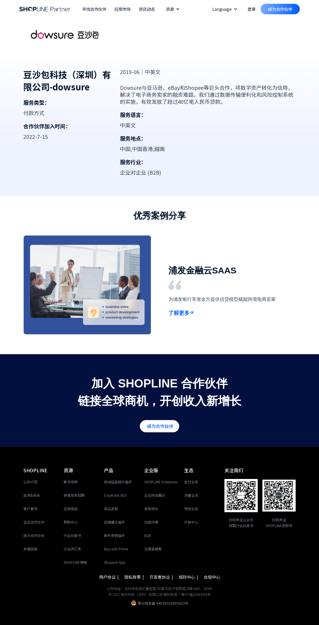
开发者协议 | (161, 577)
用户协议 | (109, 577)
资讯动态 (147, 9)
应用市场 (122, 9)
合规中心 (212, 577)
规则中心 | (189, 577)
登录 (251, 9)
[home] (44, 9)
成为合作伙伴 (280, 9)
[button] (173, 9)
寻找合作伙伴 (94, 9)
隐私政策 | (134, 577)
